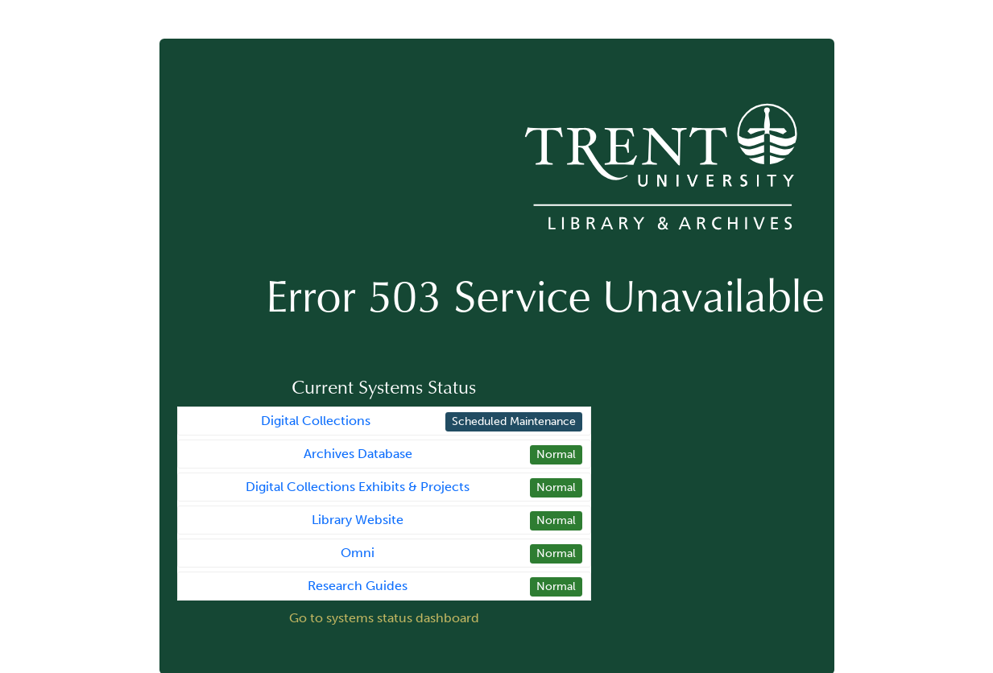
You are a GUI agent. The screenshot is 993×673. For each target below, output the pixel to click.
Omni (357, 552)
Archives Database (358, 453)
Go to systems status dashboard (384, 618)
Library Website (357, 519)
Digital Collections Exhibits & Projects (358, 486)
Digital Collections (315, 420)
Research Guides (358, 585)
